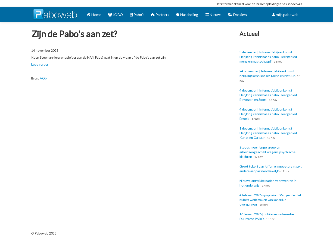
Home (94, 14)
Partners (160, 14)
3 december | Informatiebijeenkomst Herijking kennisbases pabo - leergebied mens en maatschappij (268, 56)
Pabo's (137, 14)
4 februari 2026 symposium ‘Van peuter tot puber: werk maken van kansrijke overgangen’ (270, 199)
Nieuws (213, 14)
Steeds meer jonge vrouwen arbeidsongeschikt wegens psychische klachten (268, 152)
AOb (43, 78)
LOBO (115, 14)
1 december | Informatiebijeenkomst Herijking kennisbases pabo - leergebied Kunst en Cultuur (268, 133)
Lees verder (39, 64)
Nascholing (187, 14)
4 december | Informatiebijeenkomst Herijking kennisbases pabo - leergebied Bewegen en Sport (268, 95)
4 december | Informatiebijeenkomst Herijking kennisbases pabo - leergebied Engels (268, 114)
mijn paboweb (285, 14)
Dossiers (237, 14)
